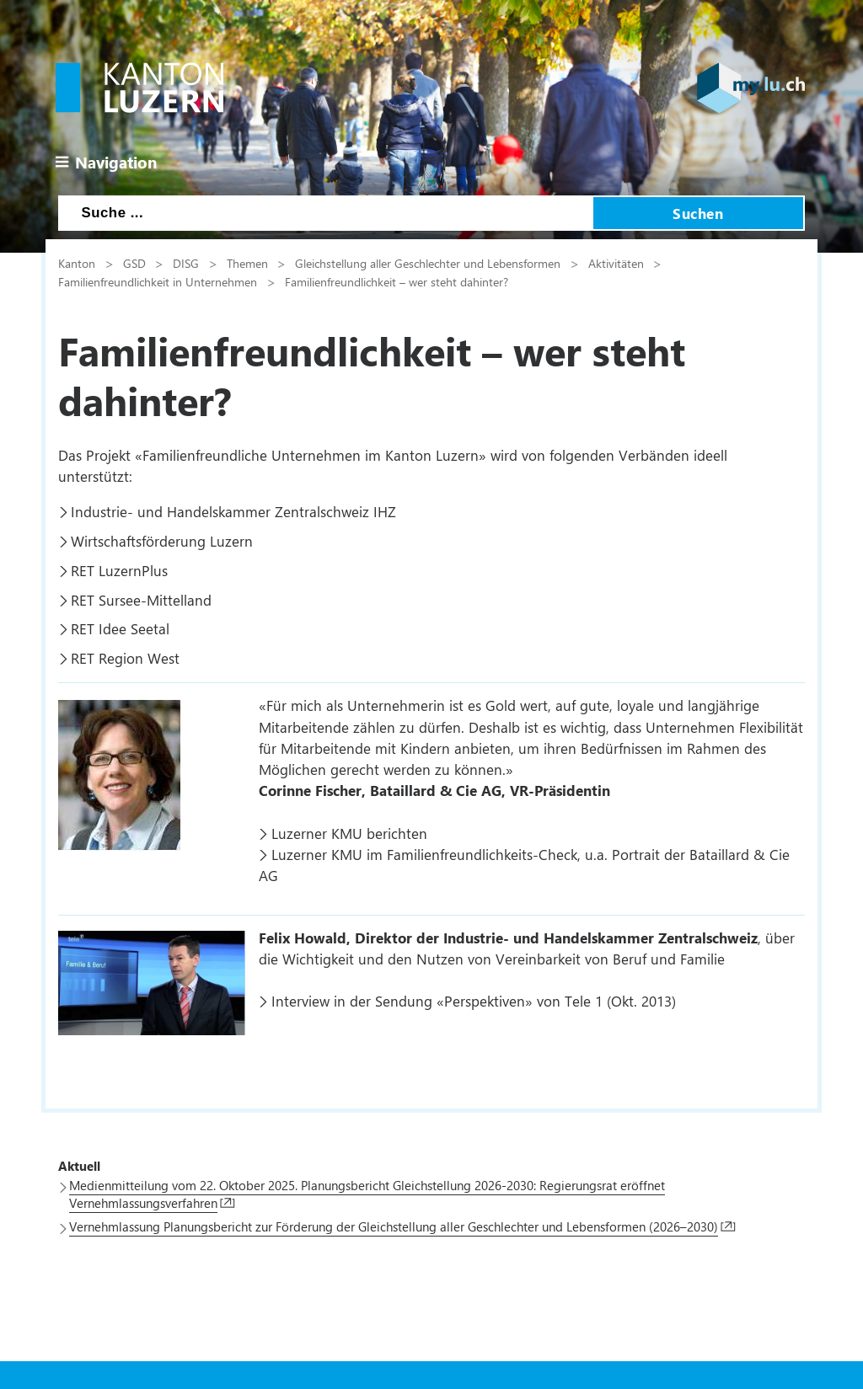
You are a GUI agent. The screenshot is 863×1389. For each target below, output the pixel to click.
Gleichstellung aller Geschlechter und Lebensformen (427, 262)
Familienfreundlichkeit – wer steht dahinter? (396, 281)
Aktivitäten (616, 262)
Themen (247, 262)
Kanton (76, 262)
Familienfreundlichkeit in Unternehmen (157, 281)
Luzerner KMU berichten (349, 833)
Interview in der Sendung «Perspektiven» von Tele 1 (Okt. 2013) (473, 1000)
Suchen (698, 213)
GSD (134, 262)
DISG (186, 262)
